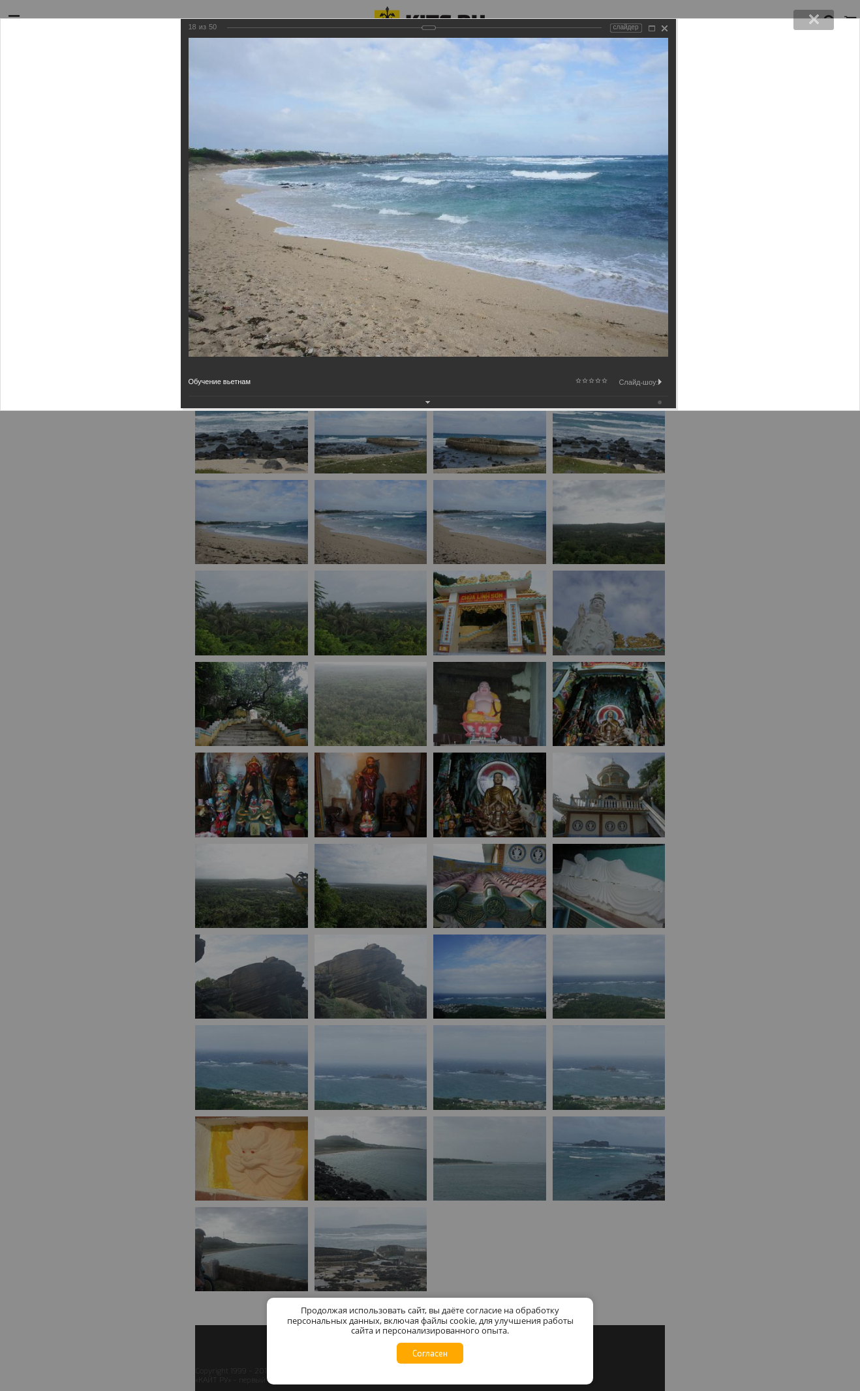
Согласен (430, 1353)
